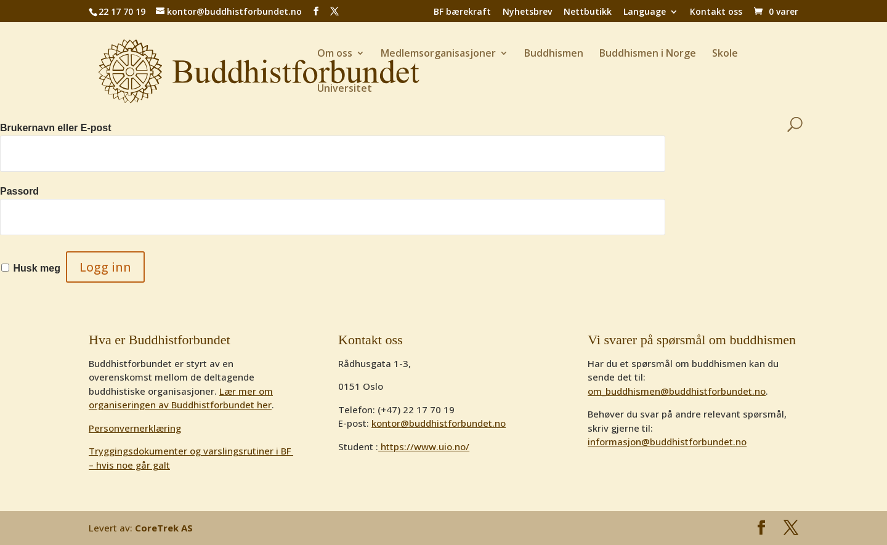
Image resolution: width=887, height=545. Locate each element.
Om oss (334, 54)
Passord (19, 191)
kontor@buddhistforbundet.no (438, 423)
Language (644, 12)
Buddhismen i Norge (647, 54)
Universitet (344, 89)
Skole (725, 54)
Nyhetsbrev (527, 12)
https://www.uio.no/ (423, 446)
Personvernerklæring (135, 428)
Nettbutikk (588, 12)
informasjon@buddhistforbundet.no (667, 441)
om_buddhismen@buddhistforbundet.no (677, 391)
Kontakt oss (716, 12)
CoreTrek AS (164, 528)
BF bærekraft (462, 12)
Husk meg (36, 268)
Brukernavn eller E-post (55, 128)
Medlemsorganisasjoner (438, 54)
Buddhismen (553, 54)
